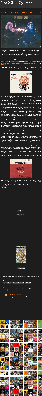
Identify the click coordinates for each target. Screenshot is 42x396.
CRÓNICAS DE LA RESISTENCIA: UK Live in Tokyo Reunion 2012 (18, 17)
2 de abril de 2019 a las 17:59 (18, 299)
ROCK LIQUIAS (17, 3)
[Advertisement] (21, 332)
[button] (40, 17)
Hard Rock (7, 9)
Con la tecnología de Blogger (21, 371)
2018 (4, 287)
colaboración (9, 287)
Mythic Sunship (28, 287)
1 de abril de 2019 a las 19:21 (19, 291)
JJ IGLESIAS (11, 299)
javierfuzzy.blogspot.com (10, 291)
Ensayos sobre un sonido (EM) (18, 287)
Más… (13, 9)
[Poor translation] (4, 379)
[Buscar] (40, 2)
